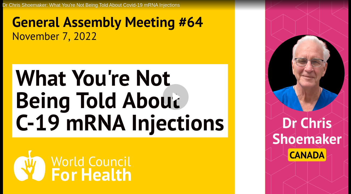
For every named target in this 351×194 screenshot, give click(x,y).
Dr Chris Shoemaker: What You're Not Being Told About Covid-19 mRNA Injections (91, 5)
